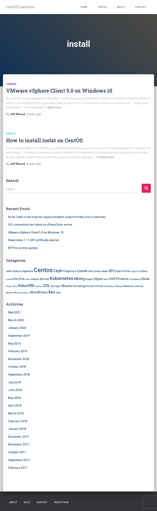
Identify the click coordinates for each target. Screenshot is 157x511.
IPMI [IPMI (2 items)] (15, 279)
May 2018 (14, 398)
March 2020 (16, 320)
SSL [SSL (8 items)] (46, 285)
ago (33, 114)
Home (84, 7)
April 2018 (14, 405)
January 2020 (17, 327)
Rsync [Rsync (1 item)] (9, 286)
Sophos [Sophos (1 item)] (38, 286)
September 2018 (19, 374)
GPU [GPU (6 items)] (111, 271)
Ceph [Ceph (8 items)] (57, 270)
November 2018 (18, 359)
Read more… (55, 107)
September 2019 (19, 335)
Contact (140, 7)
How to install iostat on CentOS (44, 140)
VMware (11, 84)
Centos (102, 7)
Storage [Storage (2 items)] (55, 286)
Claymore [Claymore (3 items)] (69, 271)
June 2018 (15, 390)
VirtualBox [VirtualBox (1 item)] (109, 286)
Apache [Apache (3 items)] (28, 271)
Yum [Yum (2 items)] (58, 292)
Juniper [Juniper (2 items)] (34, 279)
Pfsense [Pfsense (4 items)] (122, 279)
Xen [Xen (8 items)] (51, 292)
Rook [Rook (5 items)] (145, 279)
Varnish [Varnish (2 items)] (98, 286)
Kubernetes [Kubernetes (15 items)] (61, 278)
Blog (27, 502)
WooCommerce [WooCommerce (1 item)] (22, 292)
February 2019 (17, 351)
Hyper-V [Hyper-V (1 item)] (135, 271)
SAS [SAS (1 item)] (15, 286)
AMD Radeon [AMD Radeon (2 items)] (14, 271)
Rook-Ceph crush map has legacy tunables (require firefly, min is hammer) (57, 217)
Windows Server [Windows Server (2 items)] (133, 286)
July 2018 (14, 382)
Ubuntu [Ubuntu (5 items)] (66, 286)
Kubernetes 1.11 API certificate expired (33, 240)
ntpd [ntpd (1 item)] (106, 279)
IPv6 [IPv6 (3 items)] (21, 279)
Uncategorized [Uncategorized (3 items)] (83, 286)
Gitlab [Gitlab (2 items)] (104, 271)
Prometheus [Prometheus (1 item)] (135, 279)
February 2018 (17, 421)
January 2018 (17, 428)
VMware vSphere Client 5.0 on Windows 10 (59, 90)
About (121, 7)
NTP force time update (22, 248)
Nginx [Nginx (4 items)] (99, 279)
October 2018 (17, 366)
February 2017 (17, 467)
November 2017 (18, 444)
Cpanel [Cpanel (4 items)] (82, 271)
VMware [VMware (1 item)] (119, 286)
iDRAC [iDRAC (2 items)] (144, 271)
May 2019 (14, 343)
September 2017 (19, 460)
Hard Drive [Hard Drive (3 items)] (123, 271)
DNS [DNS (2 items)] (90, 271)
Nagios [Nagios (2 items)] (89, 279)
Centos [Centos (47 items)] (43, 270)
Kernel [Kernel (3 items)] (44, 279)
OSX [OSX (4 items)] (112, 279)
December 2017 (18, 436)
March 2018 (16, 413)
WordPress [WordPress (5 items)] (39, 292)
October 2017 (17, 452)
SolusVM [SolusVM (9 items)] (26, 285)
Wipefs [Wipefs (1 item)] (9, 292)
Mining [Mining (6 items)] (79, 279)
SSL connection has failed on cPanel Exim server (40, 224)
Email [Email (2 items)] (97, 271)
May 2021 (14, 312)
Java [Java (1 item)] (27, 279)
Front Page (61, 502)
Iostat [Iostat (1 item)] (9, 279)
